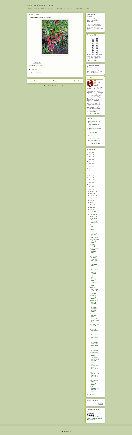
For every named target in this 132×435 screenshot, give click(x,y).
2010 (90, 189)
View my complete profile (93, 113)
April (91, 209)
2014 (90, 180)
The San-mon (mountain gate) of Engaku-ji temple (94, 389)
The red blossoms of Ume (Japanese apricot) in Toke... (94, 227)
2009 (90, 394)
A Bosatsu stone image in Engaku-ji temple (94, 382)
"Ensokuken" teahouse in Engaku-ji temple (93, 309)
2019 (90, 168)
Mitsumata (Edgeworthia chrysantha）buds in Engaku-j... (94, 290)
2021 (90, 163)
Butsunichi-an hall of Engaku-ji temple (94, 284)
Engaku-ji (36, 65)
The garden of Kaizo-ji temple (94, 245)
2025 (90, 154)
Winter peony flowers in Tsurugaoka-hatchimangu (94, 220)
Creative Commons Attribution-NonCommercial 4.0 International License (95, 419)
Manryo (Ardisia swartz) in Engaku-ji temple (94, 303)
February (92, 214)
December (93, 191)
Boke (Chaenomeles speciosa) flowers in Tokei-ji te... (94, 375)
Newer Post (33, 81)
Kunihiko (98, 80)
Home (55, 81)
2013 (90, 182)
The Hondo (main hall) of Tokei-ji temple (94, 354)
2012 (90, 184)
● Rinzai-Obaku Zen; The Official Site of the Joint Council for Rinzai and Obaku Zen (95, 123)
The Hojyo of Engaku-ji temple (93, 297)
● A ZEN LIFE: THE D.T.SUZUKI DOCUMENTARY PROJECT (95, 134)
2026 (90, 152)
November (93, 193)
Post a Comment (36, 73)
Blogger (69, 431)
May (91, 207)
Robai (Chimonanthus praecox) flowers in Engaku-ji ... (94, 270)
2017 (90, 173)
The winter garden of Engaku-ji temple (94, 315)
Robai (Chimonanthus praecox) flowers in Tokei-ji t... (94, 367)
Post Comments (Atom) (59, 86)
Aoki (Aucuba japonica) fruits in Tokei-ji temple (94, 360)
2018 (90, 170)
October (92, 195)
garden (42, 65)
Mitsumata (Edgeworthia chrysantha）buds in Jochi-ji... (94, 343)
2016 (90, 175)
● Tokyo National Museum (93, 138)
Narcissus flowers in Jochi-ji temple (94, 241)
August (92, 200)
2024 (90, 157)
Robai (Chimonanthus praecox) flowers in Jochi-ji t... (94, 335)
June (91, 205)
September (93, 198)
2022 (90, 161)
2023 (90, 159)
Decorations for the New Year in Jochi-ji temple (94, 320)
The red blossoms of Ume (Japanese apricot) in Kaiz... (94, 251)
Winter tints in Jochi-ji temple (94, 330)
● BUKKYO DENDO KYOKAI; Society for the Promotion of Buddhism (94, 128)
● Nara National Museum (93, 140)
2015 (90, 177)
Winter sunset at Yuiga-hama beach (94, 264)
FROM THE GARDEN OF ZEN (41, 5)
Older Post (77, 81)
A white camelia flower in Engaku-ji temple (94, 278)
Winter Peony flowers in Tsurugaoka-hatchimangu (94, 235)
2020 (90, 166)
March (92, 211)
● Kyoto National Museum (93, 143)
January (92, 216)
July (91, 202)
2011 (90, 186)
